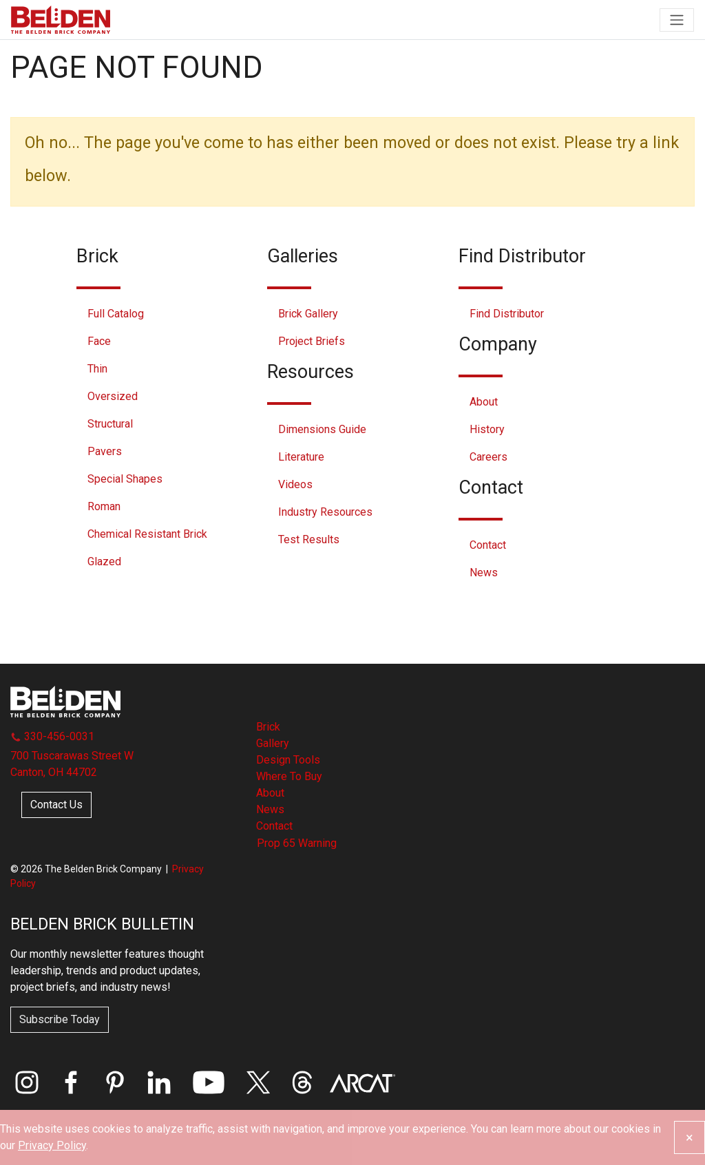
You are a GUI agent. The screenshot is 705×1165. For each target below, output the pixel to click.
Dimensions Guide (322, 429)
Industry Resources (325, 511)
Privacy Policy (52, 1145)
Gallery (272, 743)
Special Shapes (124, 478)
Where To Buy (289, 776)
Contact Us (56, 804)
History (487, 429)
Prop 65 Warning (297, 843)
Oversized (112, 396)
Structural (110, 423)
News (484, 572)
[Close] (689, 1137)
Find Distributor (507, 313)
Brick (268, 726)
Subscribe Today (59, 1019)
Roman (103, 506)
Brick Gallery (308, 313)
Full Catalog (115, 313)
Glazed (104, 561)
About (484, 401)
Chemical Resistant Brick (147, 533)
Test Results (308, 539)
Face (99, 341)
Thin (97, 368)
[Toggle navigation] (677, 20)
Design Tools (288, 759)
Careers (488, 456)
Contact (488, 545)
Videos (295, 484)
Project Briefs (311, 341)
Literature (301, 456)
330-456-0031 (52, 736)
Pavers (104, 451)
